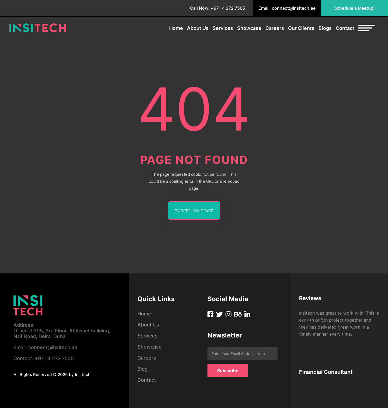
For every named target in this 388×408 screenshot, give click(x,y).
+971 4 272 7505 (43, 358)
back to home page (194, 211)
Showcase (249, 28)
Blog (142, 369)
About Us (198, 28)
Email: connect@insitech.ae (287, 8)
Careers (274, 28)
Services (223, 28)
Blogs (325, 28)
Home (176, 28)
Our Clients (301, 28)
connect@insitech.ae (45, 347)
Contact (345, 28)
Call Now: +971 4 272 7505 (217, 8)
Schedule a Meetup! (354, 8)
